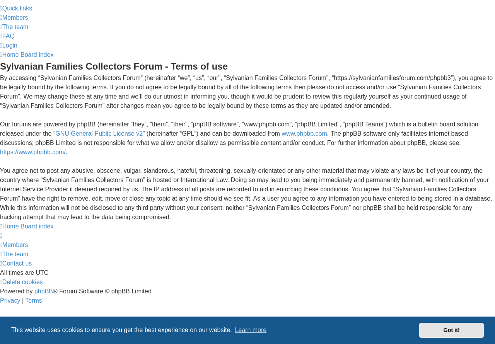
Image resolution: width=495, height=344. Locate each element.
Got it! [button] (452, 330)
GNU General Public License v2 (99, 133)
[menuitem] (14, 17)
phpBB (43, 291)
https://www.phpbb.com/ (33, 152)
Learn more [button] (250, 330)
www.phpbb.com (304, 133)
